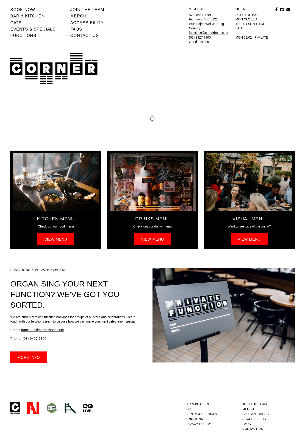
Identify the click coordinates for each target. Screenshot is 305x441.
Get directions (199, 42)
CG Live (88, 408)
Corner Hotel (53, 67)
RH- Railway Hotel (70, 407)
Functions (23, 35)
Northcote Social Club (33, 408)
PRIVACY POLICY (197, 424)
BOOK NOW (22, 9)
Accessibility (87, 22)
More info (28, 358)
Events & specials (32, 29)
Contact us (84, 35)
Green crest (52, 408)
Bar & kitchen (27, 16)
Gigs (16, 22)
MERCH (78, 16)
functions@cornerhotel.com (208, 33)
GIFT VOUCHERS (255, 414)
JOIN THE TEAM (87, 9)
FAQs (76, 29)
